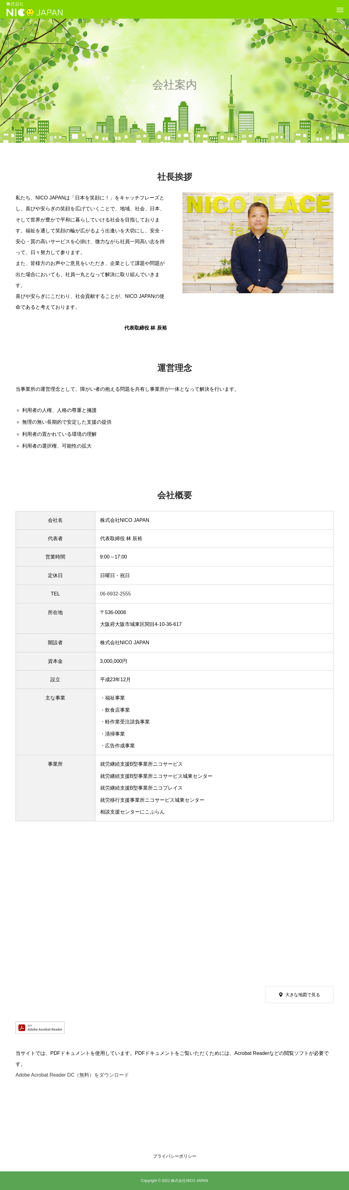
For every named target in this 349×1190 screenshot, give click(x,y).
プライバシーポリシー (174, 1156)
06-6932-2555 (115, 593)
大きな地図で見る (302, 994)
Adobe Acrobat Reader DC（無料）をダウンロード (72, 1075)
